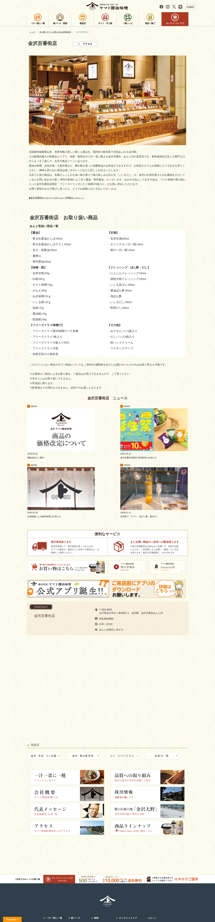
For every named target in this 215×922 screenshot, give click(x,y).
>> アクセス (85, 44)
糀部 (96, 841)
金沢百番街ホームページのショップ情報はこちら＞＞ (61, 198)
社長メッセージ (51, 866)
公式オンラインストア (127, 849)
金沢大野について (52, 872)
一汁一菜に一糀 (54, 841)
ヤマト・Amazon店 (126, 860)
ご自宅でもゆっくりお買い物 (45, 802)
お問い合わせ (132, 902)
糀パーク (75, 841)
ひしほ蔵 (73, 854)
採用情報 (48, 883)
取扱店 (97, 848)
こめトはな (74, 872)
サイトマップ (148, 902)
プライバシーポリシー (169, 902)
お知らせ (152, 841)
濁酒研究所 (74, 866)
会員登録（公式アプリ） (159, 858)
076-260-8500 (106, 541)
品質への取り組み (52, 854)
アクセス (73, 877)
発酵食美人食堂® (77, 860)
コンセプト (49, 849)
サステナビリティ (156, 852)
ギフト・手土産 (102, 856)
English (190, 7)
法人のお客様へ (51, 877)
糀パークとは (75, 849)
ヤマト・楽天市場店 (126, 854)
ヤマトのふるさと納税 (127, 866)
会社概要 (48, 860)
